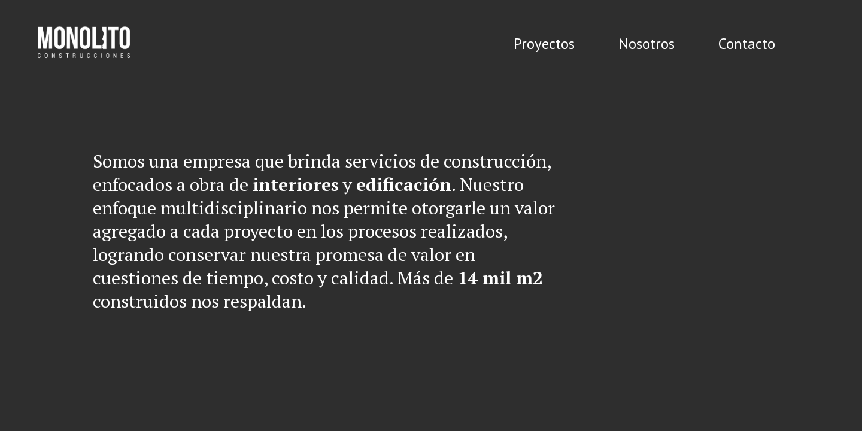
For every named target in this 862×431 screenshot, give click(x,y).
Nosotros (646, 43)
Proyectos (544, 43)
